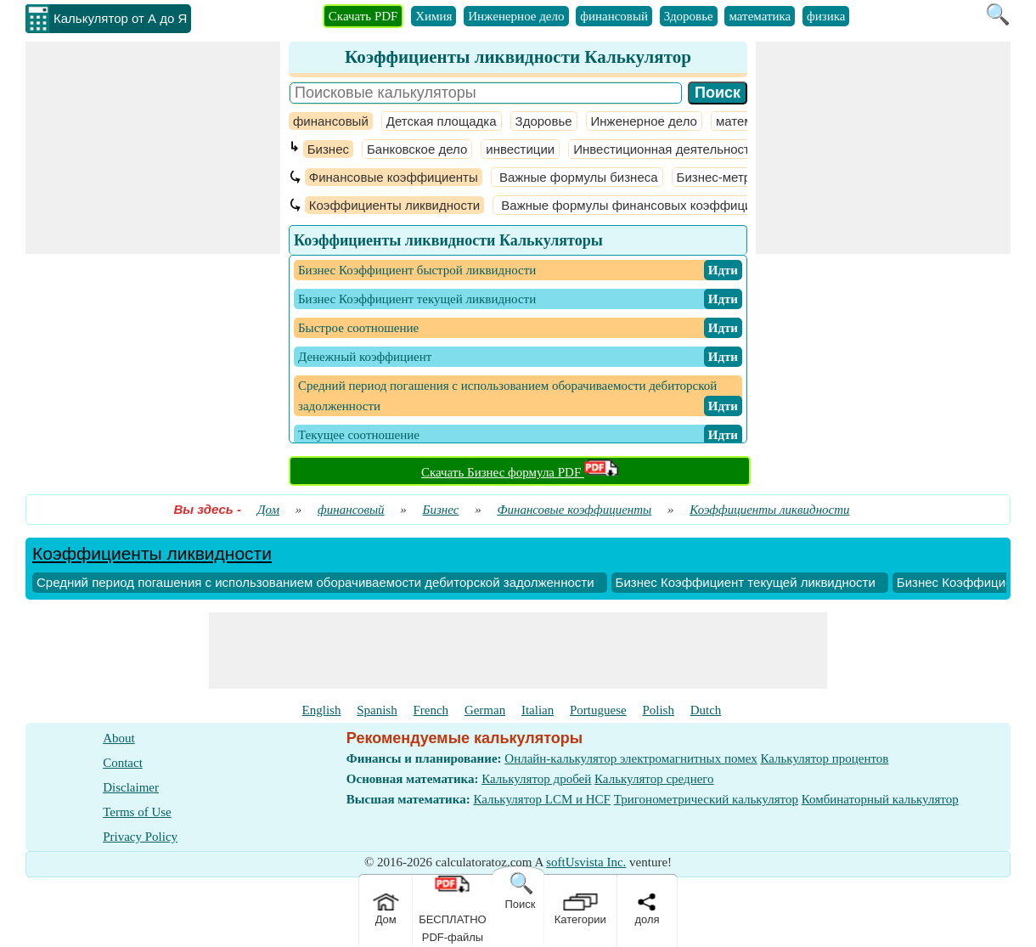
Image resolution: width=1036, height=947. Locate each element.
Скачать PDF (363, 16)
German (485, 710)
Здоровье (688, 16)
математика (760, 16)
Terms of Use (137, 812)
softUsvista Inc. (586, 862)
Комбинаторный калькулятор (880, 799)
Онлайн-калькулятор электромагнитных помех (630, 758)
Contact (123, 762)
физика (826, 16)
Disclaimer (131, 787)
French (430, 710)
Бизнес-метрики (724, 177)
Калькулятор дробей (536, 779)
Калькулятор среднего (654, 779)
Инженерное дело (516, 16)
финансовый (614, 16)
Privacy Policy (140, 836)
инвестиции (520, 149)
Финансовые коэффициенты (393, 177)
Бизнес (328, 149)
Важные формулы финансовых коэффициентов (641, 205)
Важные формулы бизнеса (577, 177)
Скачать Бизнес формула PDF (519, 472)
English (321, 710)
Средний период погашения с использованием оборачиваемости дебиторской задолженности (315, 582)
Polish (658, 710)
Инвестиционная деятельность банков (687, 149)
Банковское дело (417, 149)
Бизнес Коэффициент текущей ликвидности (746, 582)
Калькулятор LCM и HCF (542, 799)
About (119, 738)
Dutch (706, 710)
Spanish (377, 710)
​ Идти (723, 270)
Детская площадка (441, 121)
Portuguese (598, 710)
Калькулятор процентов (824, 758)
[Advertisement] (152, 148)
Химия (433, 16)
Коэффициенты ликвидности (394, 205)
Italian (537, 710)
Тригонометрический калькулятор (706, 799)
